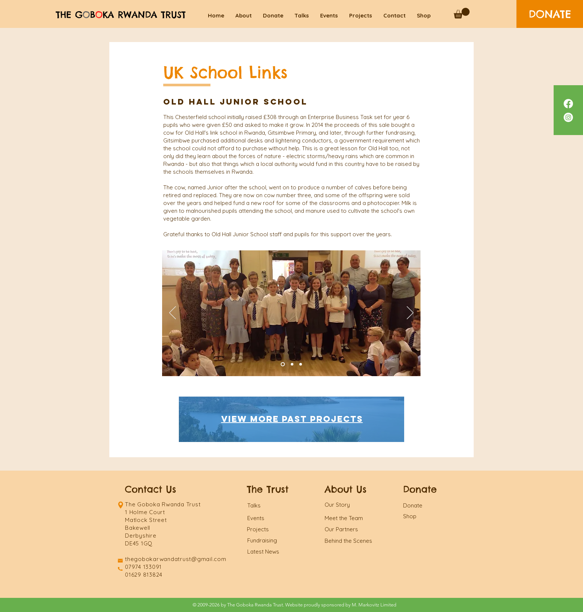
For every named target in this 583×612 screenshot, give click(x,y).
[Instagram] (568, 117)
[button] (462, 13)
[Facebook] (568, 103)
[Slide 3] (300, 364)
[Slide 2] (283, 364)
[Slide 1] (292, 364)
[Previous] (172, 313)
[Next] (410, 313)
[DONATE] (549, 14)
